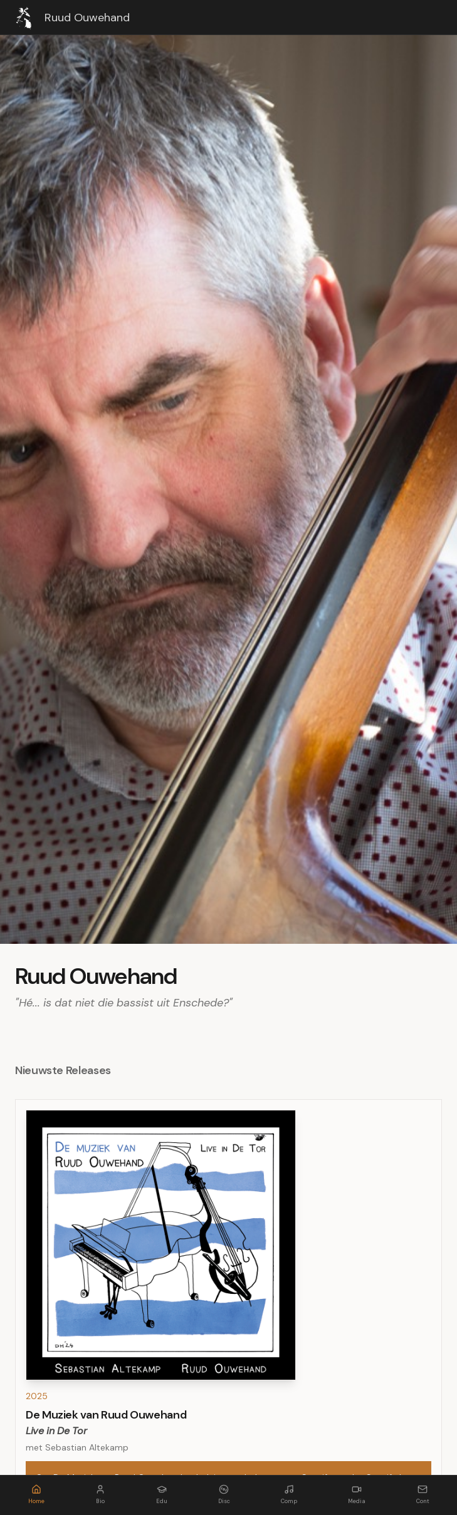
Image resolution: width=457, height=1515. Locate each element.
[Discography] (224, 1495)
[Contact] (422, 1495)
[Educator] (161, 1495)
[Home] (36, 1495)
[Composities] (289, 1495)
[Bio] (100, 1495)
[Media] (356, 1495)
